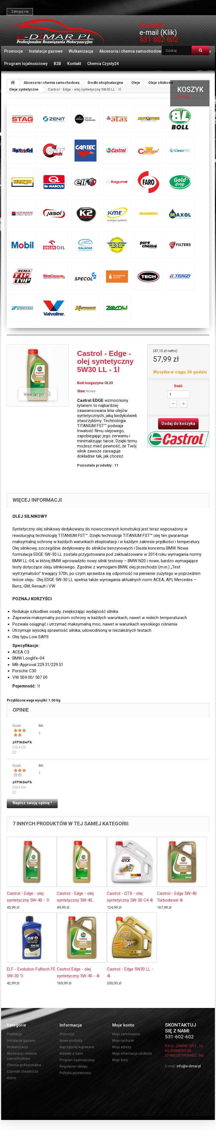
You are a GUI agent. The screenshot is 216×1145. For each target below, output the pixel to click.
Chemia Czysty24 (103, 63)
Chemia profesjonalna (24, 1065)
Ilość (178, 386)
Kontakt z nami (71, 1054)
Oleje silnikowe (160, 83)
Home (11, 1078)
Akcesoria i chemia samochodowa (131, 51)
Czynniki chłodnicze (22, 1072)
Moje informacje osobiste (132, 1054)
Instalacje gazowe (45, 51)
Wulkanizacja (81, 51)
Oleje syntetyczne (24, 89)
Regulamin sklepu (73, 1066)
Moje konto (123, 1025)
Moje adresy (121, 1047)
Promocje (13, 51)
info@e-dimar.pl (189, 1066)
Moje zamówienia (126, 1034)
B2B (57, 63)
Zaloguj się (19, 12)
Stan (81, 391)
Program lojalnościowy (26, 63)
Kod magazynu (90, 383)
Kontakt (74, 63)
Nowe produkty (71, 1041)
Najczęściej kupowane (77, 1047)
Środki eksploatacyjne (105, 83)
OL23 (108, 383)
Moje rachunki (123, 1041)
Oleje (135, 83)
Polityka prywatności (75, 1073)
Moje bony (120, 1060)
